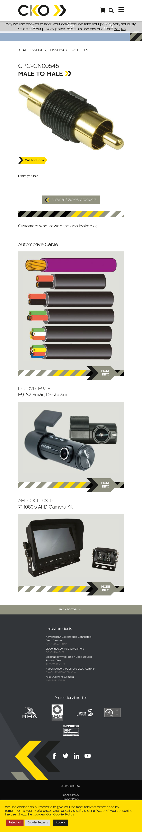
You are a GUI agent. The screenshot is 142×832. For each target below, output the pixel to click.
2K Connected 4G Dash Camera (65, 649)
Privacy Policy (71, 799)
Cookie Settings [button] (37, 822)
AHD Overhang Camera (60, 677)
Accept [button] (60, 822)
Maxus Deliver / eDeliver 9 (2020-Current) (70, 669)
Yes (117, 29)
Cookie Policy (71, 795)
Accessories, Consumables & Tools (53, 50)
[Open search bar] (111, 10)
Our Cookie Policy (60, 814)
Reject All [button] (15, 822)
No (123, 29)
